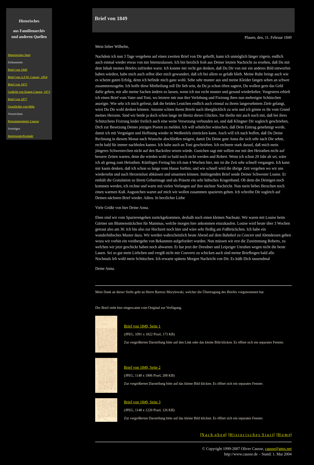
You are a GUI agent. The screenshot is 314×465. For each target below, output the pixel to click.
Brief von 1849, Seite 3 (142, 402)
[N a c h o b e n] (213, 435)
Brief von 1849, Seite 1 (142, 326)
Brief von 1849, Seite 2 (142, 367)
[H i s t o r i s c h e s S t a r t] (251, 435)
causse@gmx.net (278, 449)
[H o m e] (284, 435)
